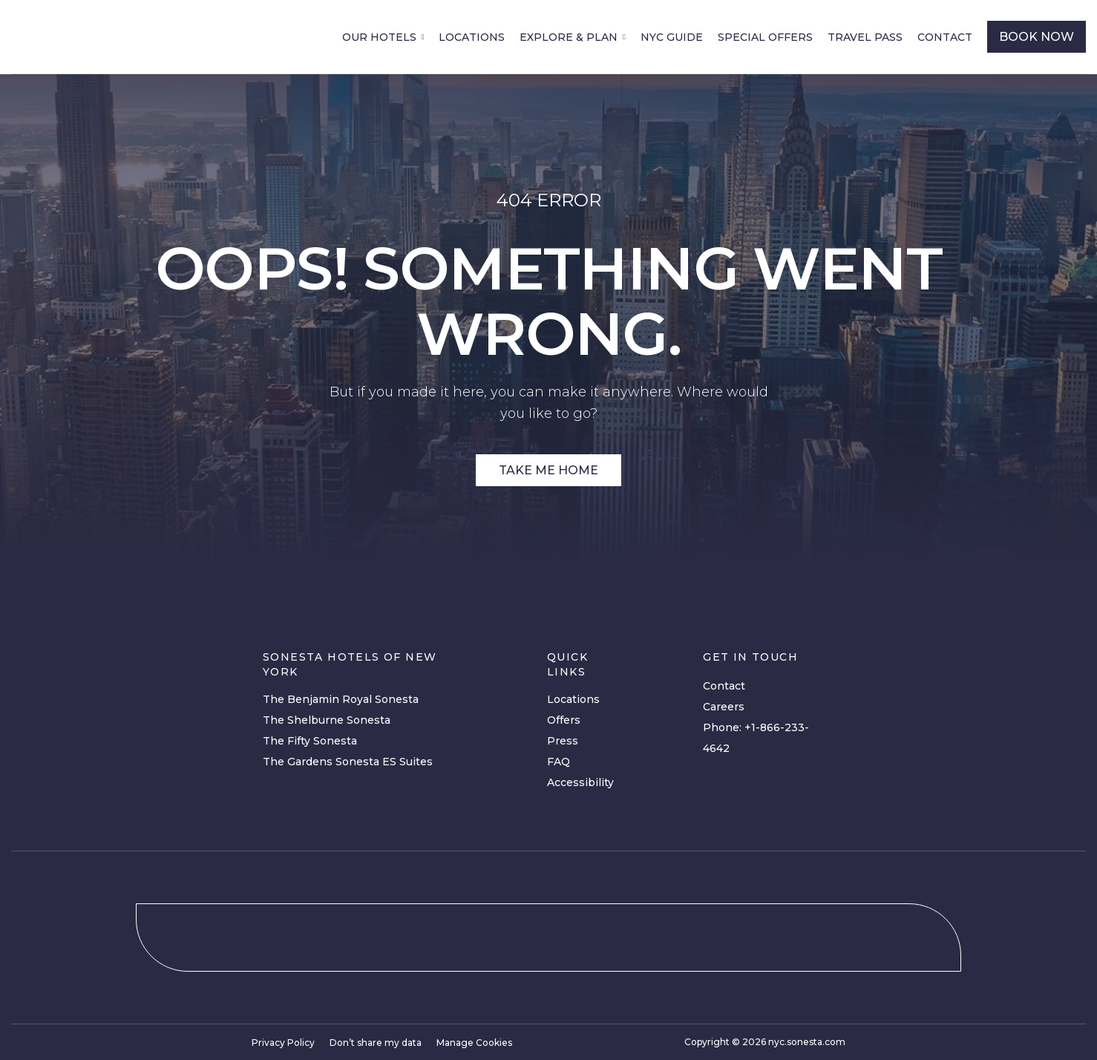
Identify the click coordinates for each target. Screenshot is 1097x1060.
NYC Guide (672, 37)
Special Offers (765, 37)
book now (1036, 37)
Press (562, 740)
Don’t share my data (376, 1042)
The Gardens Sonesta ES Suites (348, 761)
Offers (563, 720)
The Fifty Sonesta (310, 740)
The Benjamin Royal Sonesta (341, 699)
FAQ (558, 761)
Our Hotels (379, 37)
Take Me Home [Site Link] (548, 470)
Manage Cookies (474, 1042)
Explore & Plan (569, 37)
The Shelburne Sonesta (326, 720)
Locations (472, 37)
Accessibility (580, 782)
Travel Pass (865, 37)
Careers (723, 706)
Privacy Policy (283, 1042)
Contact (944, 37)
